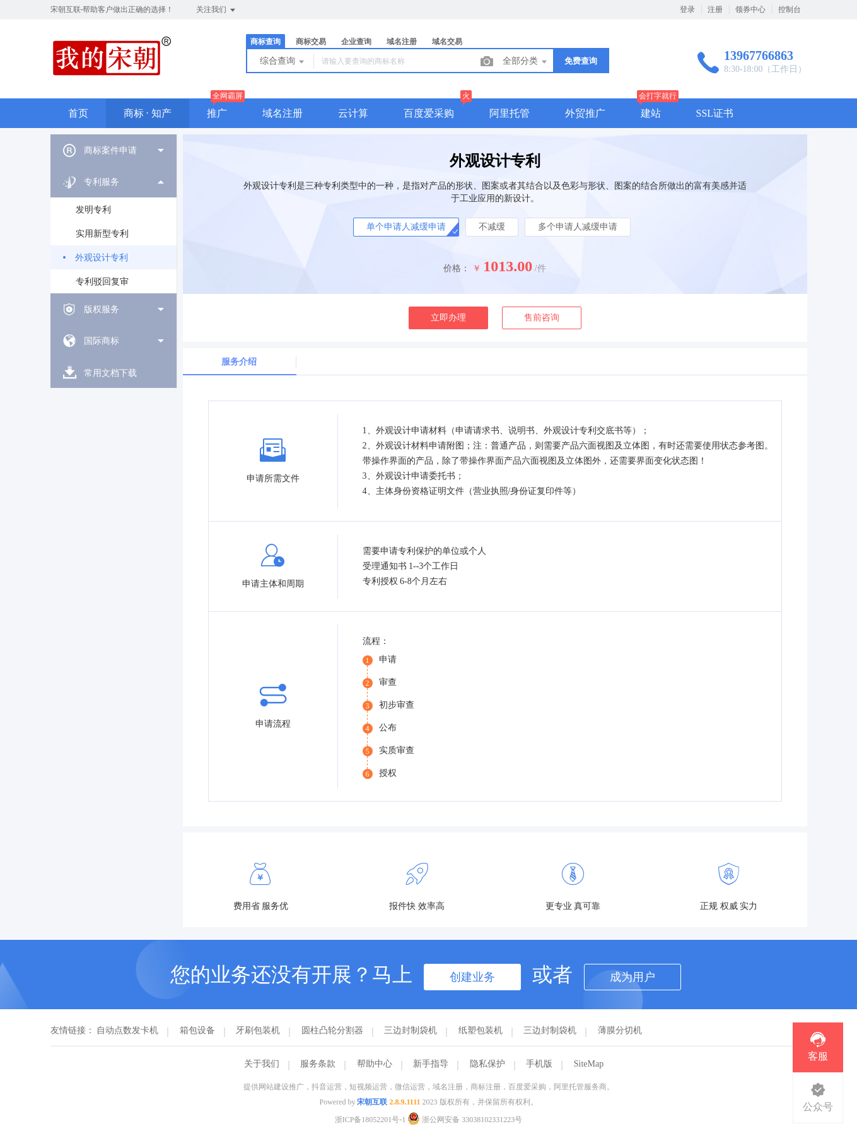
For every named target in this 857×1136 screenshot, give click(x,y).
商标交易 (311, 41)
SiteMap (588, 1064)
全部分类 (526, 61)
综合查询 (283, 61)
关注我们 (216, 10)
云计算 (353, 113)
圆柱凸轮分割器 (332, 1030)
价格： (456, 268)
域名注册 (402, 41)
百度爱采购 (429, 113)
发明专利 (93, 209)
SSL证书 (715, 113)
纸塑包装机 (480, 1030)
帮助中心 (374, 1064)
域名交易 (447, 41)
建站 (651, 113)
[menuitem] (113, 150)
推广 (217, 113)
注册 (715, 9)
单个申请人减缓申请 (406, 226)
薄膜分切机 (620, 1030)
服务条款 (317, 1064)
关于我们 (261, 1064)
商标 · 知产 (148, 113)
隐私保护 (487, 1064)
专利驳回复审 (102, 281)
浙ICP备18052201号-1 (370, 1119)
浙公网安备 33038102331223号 (464, 1119)
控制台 (789, 9)
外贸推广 (585, 113)
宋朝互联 (372, 1102)
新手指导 (430, 1064)
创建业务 (472, 977)
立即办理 (448, 317)
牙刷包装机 (258, 1030)
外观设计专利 (101, 257)
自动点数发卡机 (127, 1030)
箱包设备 (197, 1030)
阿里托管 (509, 113)
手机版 (539, 1064)
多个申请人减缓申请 (577, 226)
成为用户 (632, 977)
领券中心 (750, 9)
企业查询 (356, 41)
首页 (78, 113)
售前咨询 (541, 317)
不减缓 (492, 226)
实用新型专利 (102, 233)
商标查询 (265, 41)
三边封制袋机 (410, 1030)
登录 (687, 9)
